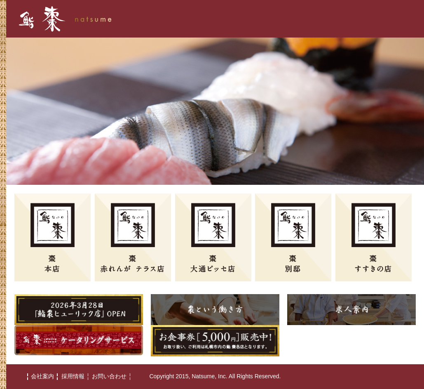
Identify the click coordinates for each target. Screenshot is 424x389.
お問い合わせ (109, 376)
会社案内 (42, 376)
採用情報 (72, 376)
